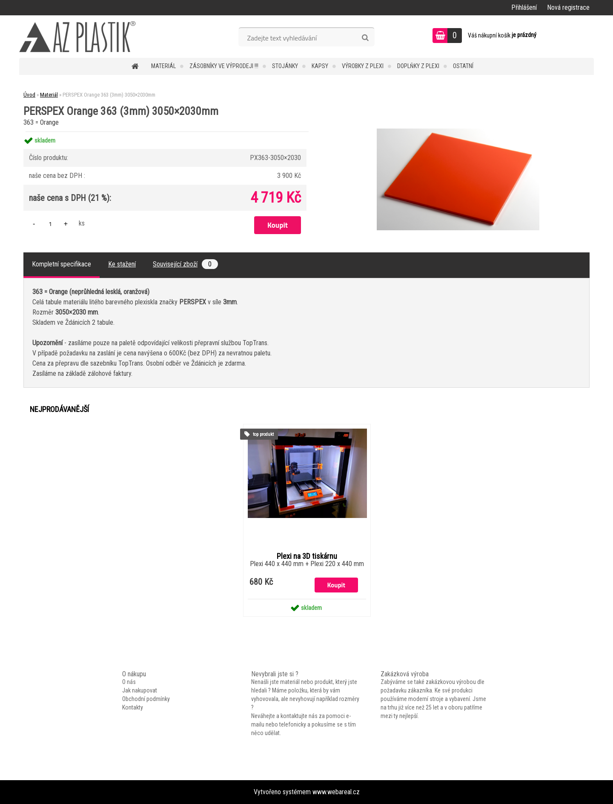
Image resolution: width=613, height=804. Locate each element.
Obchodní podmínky (146, 698)
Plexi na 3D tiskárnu (307, 556)
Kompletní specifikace (61, 264)
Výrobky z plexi (363, 66)
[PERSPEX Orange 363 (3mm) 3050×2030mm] (458, 132)
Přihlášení (524, 7)
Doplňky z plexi (418, 66)
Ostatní (463, 66)
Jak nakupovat (139, 690)
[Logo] (77, 36)
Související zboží (185, 264)
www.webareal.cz (336, 792)
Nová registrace (568, 7)
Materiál (163, 66)
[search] (365, 38)
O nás (129, 681)
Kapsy (320, 66)
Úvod (29, 95)
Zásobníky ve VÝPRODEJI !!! (223, 66)
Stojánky (285, 66)
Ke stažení (122, 264)
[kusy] (50, 223)
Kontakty (132, 707)
